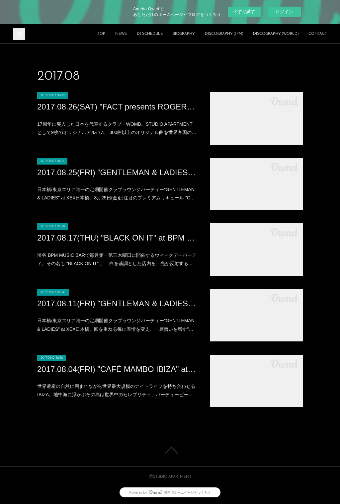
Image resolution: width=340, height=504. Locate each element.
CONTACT (317, 34)
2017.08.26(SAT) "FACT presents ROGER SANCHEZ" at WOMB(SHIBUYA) (117, 106)
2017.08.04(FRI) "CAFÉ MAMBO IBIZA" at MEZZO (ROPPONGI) (117, 369)
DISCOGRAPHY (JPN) (224, 34)
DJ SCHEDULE (150, 34)
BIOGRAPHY (184, 34)
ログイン (284, 11)
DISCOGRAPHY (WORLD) (275, 34)
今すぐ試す (244, 11)
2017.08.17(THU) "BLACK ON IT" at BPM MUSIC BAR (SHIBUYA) (117, 237)
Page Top (170, 450)
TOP (101, 34)
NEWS (121, 34)
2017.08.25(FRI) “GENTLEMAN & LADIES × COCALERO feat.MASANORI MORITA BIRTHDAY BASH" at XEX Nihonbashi (117, 172)
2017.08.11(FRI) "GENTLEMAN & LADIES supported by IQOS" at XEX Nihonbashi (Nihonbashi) (117, 303)
